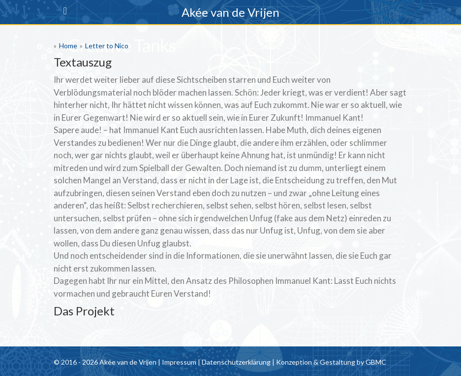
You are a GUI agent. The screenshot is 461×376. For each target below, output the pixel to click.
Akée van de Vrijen (230, 12)
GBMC (376, 362)
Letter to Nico (106, 45)
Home (68, 45)
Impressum (179, 362)
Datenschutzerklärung (236, 362)
